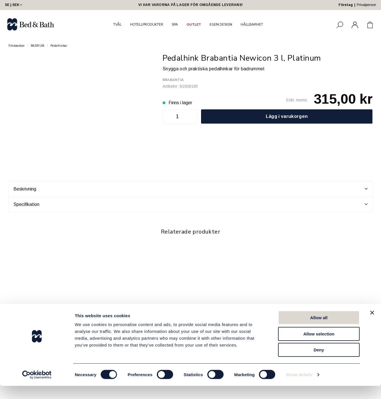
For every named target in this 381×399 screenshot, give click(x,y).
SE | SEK (14, 5)
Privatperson (366, 5)
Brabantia (173, 79)
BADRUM (37, 45)
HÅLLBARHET (252, 24)
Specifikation (190, 204)
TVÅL (117, 24)
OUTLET (194, 24)
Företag (346, 5)
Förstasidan (17, 45)
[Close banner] (372, 326)
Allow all (319, 330)
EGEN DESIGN (221, 24)
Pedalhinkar (59, 45)
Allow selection (318, 347)
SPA (175, 24)
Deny (319, 363)
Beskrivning (190, 189)
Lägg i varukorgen (287, 116)
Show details (299, 387)
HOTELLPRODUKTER (146, 24)
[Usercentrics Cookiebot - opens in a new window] (37, 388)
